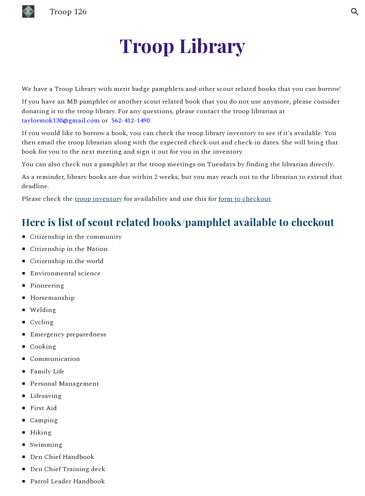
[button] (10, 11)
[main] (182, 48)
